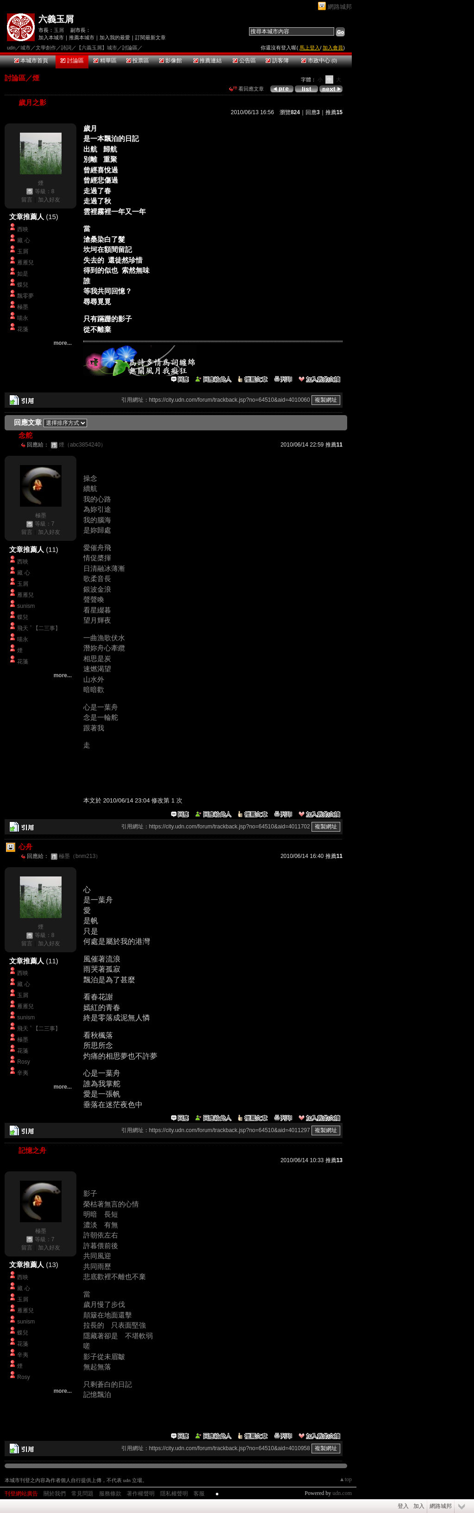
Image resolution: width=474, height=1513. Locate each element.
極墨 (22, 307)
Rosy (23, 1062)
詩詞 (66, 47)
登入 (403, 1506)
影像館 (170, 60)
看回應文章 (246, 89)
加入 (418, 1506)
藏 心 (23, 240)
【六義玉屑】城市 (96, 47)
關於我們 (55, 1493)
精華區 (105, 60)
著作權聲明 (141, 1493)
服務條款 (110, 1493)
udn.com (342, 1493)
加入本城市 (51, 37)
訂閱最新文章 (150, 37)
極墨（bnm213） (80, 856)
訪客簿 (277, 60)
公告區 (244, 60)
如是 (22, 273)
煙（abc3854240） (82, 444)
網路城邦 (340, 6)
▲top (345, 1479)
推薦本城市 (81, 37)
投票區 (137, 60)
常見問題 (82, 1493)
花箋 (22, 329)
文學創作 (46, 47)
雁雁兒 (25, 262)
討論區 (72, 60)
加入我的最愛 (115, 37)
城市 (25, 47)
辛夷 (22, 1073)
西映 (22, 229)
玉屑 (59, 30)
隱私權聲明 (174, 1493)
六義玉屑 (56, 19)
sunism (26, 606)
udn (11, 47)
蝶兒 (22, 285)
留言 (26, 199)
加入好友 (49, 199)
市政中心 (319, 60)
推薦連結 (207, 60)
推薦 (334, 112)
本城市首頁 (31, 60)
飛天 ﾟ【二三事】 (38, 628)
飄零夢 (25, 296)
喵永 (22, 318)
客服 (199, 1493)
